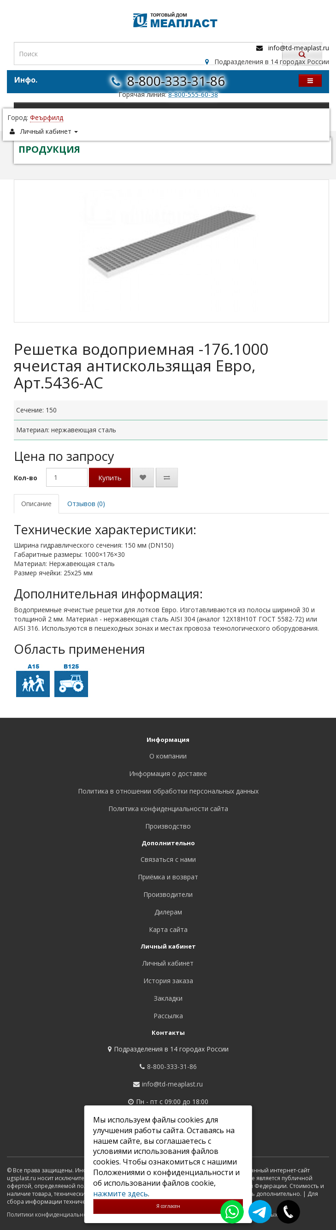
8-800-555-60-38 (193, 94)
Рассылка (168, 1015)
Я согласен (168, 1206)
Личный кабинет (168, 963)
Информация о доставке (168, 773)
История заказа (168, 980)
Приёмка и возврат (168, 876)
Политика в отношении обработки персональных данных (168, 791)
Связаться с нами (168, 859)
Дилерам (168, 912)
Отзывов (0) (86, 503)
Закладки (168, 998)
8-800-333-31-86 (176, 81)
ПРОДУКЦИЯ (49, 149)
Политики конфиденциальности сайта (59, 1214)
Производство (168, 826)
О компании (168, 756)
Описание (36, 503)
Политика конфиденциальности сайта (168, 808)
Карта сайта (168, 929)
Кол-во (25, 477)
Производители (168, 894)
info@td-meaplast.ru (298, 47)
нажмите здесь (120, 1193)
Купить (110, 477)
